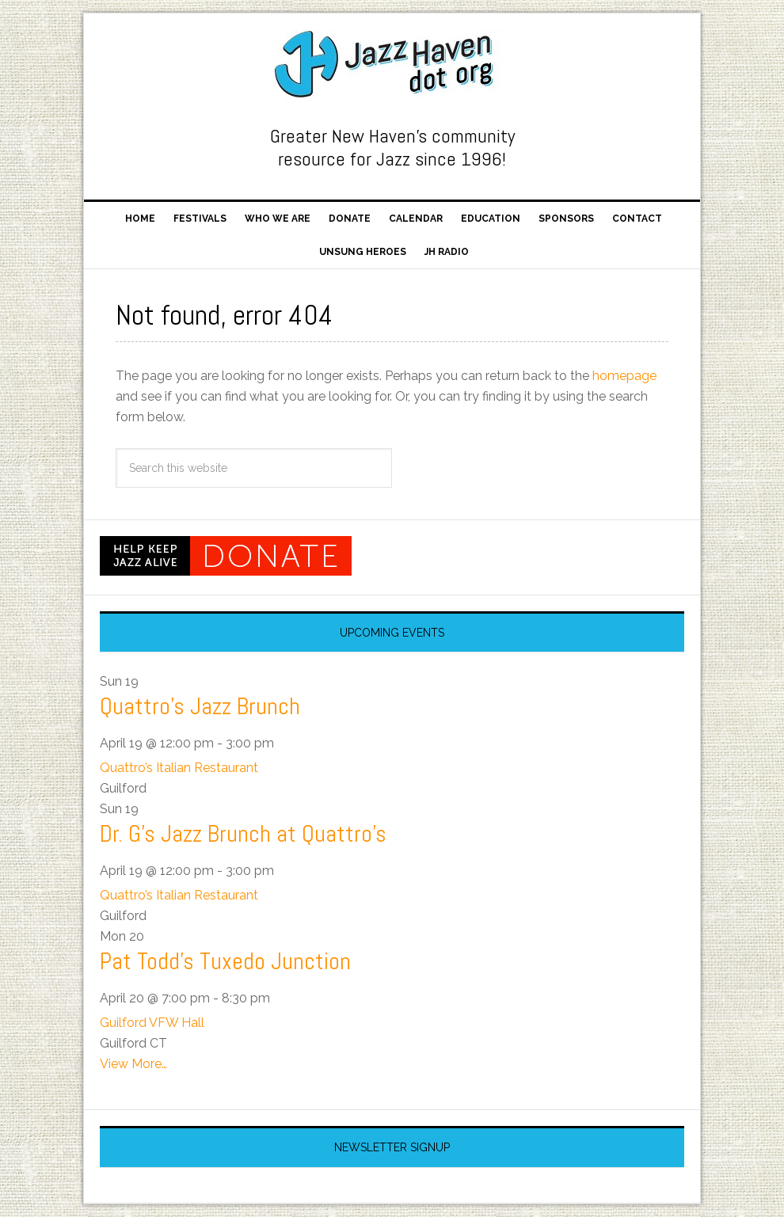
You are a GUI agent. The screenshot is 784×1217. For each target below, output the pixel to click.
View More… (133, 1063)
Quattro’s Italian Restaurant (179, 767)
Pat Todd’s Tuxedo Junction (225, 961)
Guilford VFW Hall (152, 1022)
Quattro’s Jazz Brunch (200, 706)
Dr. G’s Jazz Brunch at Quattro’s (243, 834)
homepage (624, 375)
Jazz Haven (392, 65)
